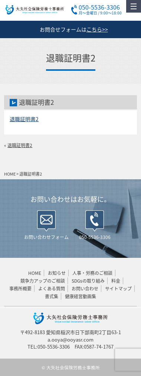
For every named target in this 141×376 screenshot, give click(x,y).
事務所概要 (20, 288)
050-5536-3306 (95, 237)
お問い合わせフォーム (46, 237)
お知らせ (57, 273)
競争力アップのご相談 (42, 280)
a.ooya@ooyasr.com (70, 339)
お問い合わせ (85, 288)
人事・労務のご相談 (92, 273)
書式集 (51, 296)
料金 (115, 280)
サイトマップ (118, 288)
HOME (34, 273)
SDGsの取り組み (88, 280)
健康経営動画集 (80, 296)
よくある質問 (51, 288)
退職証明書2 (24, 119)
